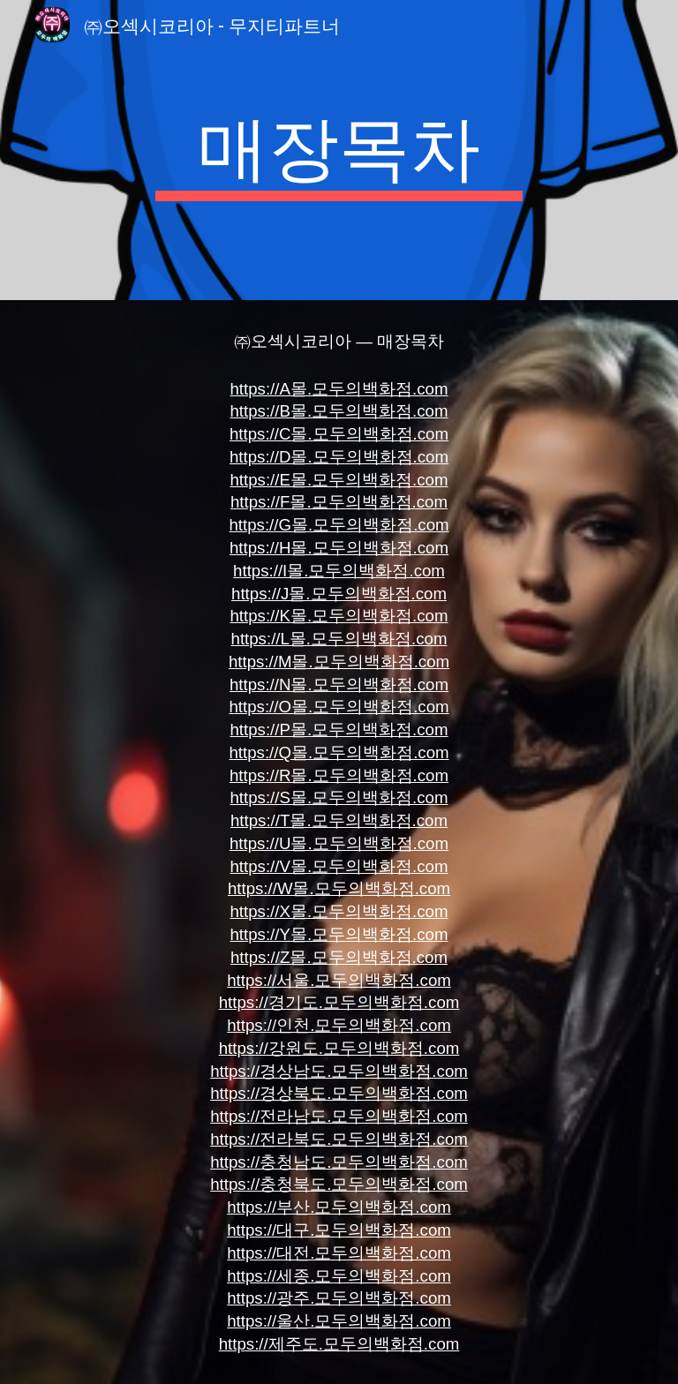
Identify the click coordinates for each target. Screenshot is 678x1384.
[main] (338, 150)
